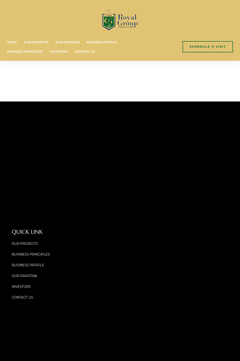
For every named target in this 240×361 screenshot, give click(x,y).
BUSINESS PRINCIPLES (25, 51)
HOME (12, 42)
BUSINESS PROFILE (101, 42)
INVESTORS (59, 51)
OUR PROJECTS (36, 42)
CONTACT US (85, 51)
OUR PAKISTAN (67, 42)
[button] (208, 46)
